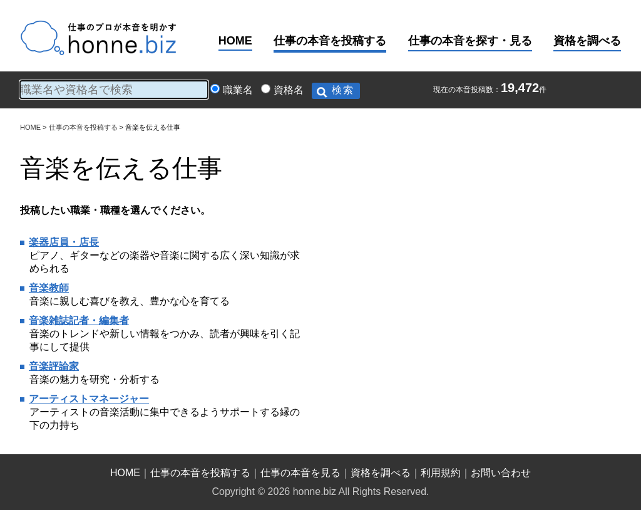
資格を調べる (587, 40)
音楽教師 (49, 288)
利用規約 (441, 472)
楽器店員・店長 (64, 242)
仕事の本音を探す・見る (470, 40)
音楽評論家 (54, 366)
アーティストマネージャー (89, 398)
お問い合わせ (501, 472)
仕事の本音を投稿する (330, 40)
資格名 (289, 90)
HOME (235, 40)
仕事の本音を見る (300, 472)
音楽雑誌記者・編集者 (79, 320)
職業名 (238, 90)
